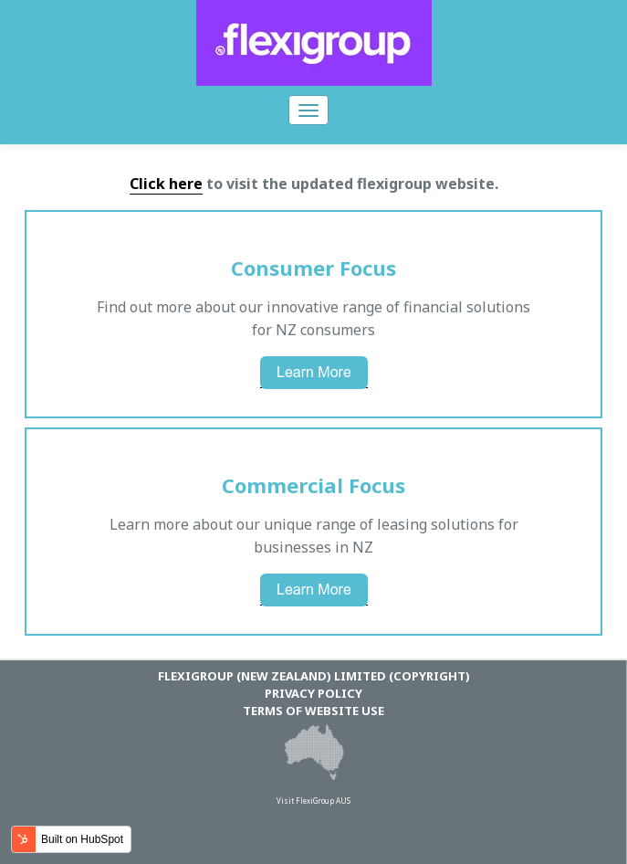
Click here (166, 184)
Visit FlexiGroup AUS (313, 801)
